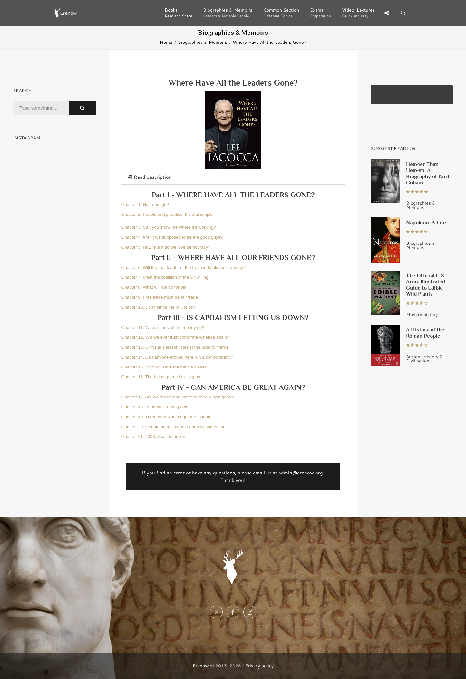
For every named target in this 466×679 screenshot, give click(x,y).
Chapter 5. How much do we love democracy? (165, 247)
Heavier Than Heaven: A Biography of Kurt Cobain (428, 173)
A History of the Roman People (425, 332)
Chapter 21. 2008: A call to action (153, 436)
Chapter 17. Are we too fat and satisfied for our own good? (177, 397)
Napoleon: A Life (426, 222)
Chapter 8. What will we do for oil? (154, 287)
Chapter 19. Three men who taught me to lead (165, 417)
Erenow (201, 665)
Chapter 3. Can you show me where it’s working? (168, 227)
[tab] (233, 177)
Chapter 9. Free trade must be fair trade (159, 297)
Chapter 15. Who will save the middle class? (164, 367)
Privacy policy (259, 665)
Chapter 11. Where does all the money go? (162, 327)
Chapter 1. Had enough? (145, 204)
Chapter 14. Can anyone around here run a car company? (177, 357)
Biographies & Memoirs (202, 42)
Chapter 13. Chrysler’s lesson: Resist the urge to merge (175, 347)
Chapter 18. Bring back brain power (155, 407)
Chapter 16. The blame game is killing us (160, 376)
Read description (150, 177)
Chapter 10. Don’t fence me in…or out (158, 307)
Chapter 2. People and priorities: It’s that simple (167, 214)
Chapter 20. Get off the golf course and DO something (173, 427)
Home (166, 42)
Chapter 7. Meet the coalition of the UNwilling (165, 277)
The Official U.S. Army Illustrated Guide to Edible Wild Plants (425, 284)
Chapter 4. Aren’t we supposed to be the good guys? (172, 237)
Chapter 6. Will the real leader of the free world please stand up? (183, 267)
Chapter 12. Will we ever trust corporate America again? (175, 337)
